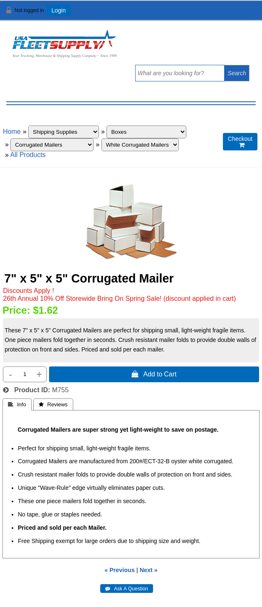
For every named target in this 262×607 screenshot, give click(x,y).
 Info (17, 404)
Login (59, 10)
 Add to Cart (153, 374)
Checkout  (240, 142)
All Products (27, 154)
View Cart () (229, 14)
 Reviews (53, 404)
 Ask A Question (126, 588)
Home (12, 131)
